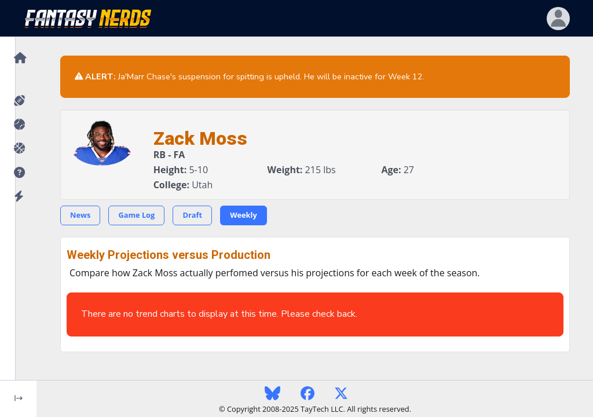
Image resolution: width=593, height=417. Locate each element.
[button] (18, 173)
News (80, 215)
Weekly (243, 215)
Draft (192, 215)
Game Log (136, 215)
